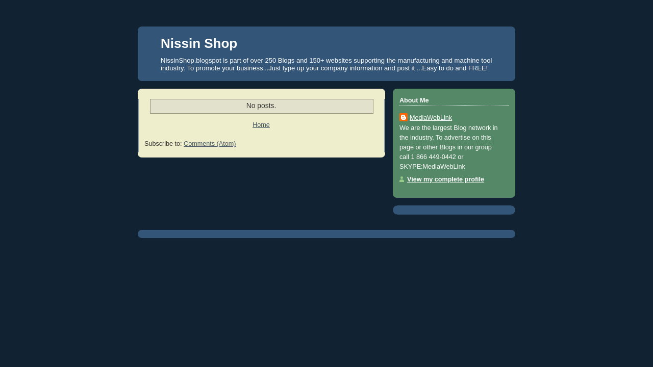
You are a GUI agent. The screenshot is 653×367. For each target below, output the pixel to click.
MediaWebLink (431, 117)
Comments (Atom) (210, 143)
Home (261, 124)
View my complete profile (445, 179)
